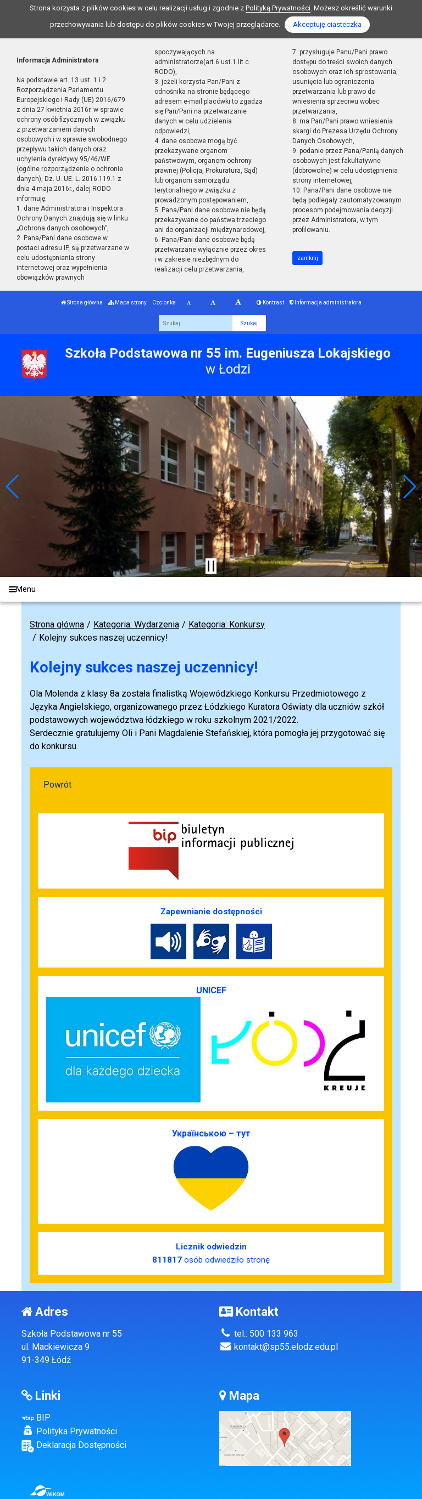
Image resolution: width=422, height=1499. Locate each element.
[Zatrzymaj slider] (211, 566)
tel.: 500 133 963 (258, 1333)
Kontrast (270, 302)
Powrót (57, 784)
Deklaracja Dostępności (73, 1446)
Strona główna (82, 302)
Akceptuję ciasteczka (327, 24)
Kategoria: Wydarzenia (136, 624)
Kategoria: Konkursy (226, 624)
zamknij (307, 258)
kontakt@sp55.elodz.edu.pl (278, 1347)
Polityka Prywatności (69, 1431)
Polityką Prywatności (278, 8)
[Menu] (211, 589)
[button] (12, 486)
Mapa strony (127, 302)
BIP (36, 1417)
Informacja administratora (326, 302)
